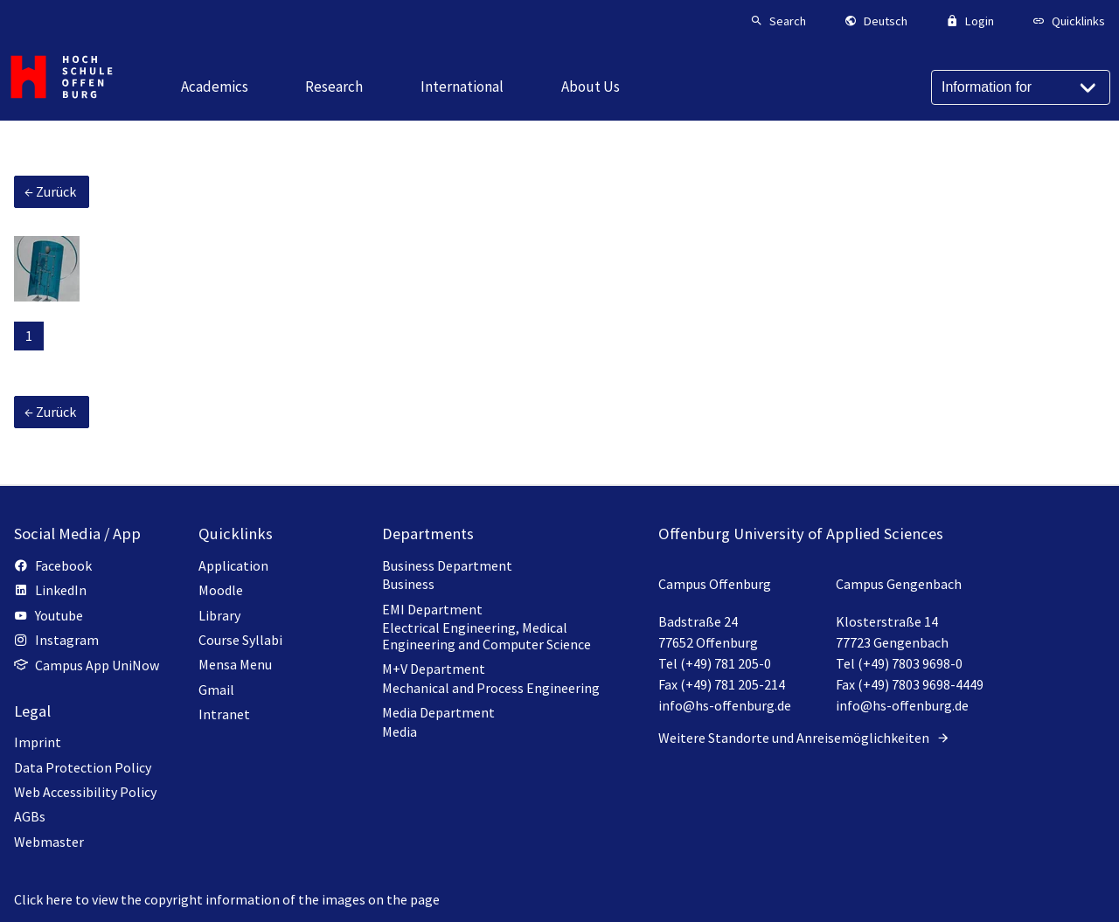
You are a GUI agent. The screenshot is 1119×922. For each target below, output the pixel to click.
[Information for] (1020, 87)
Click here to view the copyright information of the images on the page (227, 899)
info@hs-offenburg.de (724, 705)
